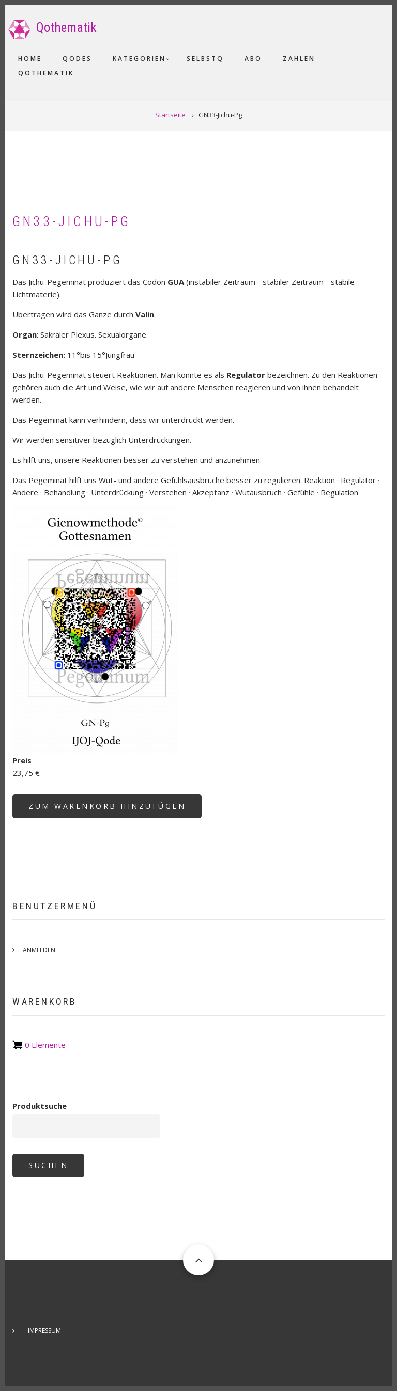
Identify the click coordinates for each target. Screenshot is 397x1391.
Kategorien (139, 58)
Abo (253, 58)
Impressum (44, 1330)
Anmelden (39, 950)
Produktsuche (39, 1105)
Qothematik (66, 27)
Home (30, 58)
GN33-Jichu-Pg (71, 221)
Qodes (77, 58)
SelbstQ (205, 58)
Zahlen (299, 58)
